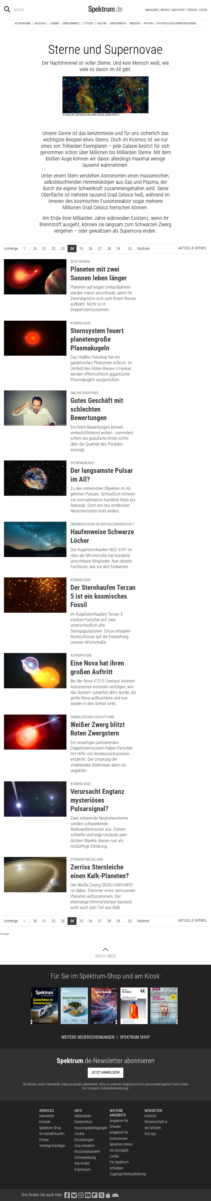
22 (53, 248)
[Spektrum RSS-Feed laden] (101, 1194)
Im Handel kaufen (52, 1134)
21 (44, 248)
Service (192, 9)
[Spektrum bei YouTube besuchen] (87, 1194)
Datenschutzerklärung (114, 1088)
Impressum (82, 1169)
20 (35, 248)
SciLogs (150, 1134)
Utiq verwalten (84, 1145)
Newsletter (46, 1116)
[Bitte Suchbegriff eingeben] (33, 10)
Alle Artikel (81, 1163)
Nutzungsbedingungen (90, 1128)
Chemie (54, 23)
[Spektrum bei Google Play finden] (115, 1194)
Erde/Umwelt (71, 23)
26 (90, 248)
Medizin (135, 23)
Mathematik (118, 23)
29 (118, 248)
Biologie (40, 23)
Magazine (151, 9)
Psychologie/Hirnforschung (176, 23)
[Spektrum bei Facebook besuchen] (67, 1194)
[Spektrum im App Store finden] (108, 1194)
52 (130, 248)
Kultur (101, 23)
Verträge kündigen (52, 1145)
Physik (148, 23)
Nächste (144, 248)
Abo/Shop (178, 9)
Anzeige (4, 934)
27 (100, 248)
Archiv (164, 9)
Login (203, 9)
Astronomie (23, 23)
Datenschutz (83, 1122)
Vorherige (12, 248)
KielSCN (150, 1116)
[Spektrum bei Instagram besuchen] (80, 1194)
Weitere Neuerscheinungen (87, 1037)
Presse (44, 1140)
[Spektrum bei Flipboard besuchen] (94, 1194)
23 (63, 248)
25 (81, 248)
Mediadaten (82, 1116)
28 (109, 248)
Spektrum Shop (135, 1037)
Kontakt (45, 1122)
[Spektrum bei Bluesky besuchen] (73, 1194)
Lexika (114, 1156)
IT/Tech (88, 23)
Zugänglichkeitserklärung (128, 1174)
